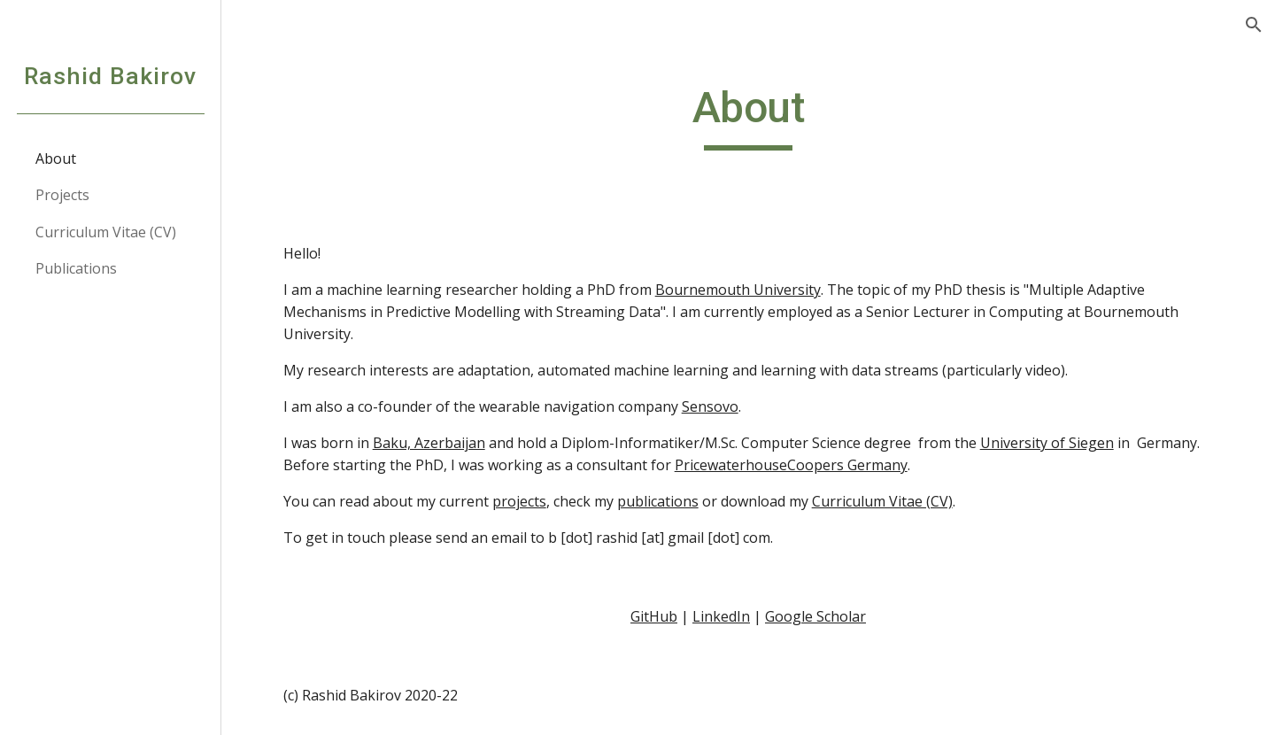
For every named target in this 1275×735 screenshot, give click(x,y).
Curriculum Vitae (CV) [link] (105, 232)
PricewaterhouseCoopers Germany (791, 465)
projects (519, 501)
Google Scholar (815, 616)
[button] (1253, 25)
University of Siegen (1047, 443)
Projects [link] (62, 195)
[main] (748, 116)
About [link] (55, 158)
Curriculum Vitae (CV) (882, 501)
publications (658, 501)
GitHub (653, 616)
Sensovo (710, 406)
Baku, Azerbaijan (429, 443)
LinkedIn (721, 616)
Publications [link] (76, 268)
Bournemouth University (738, 289)
